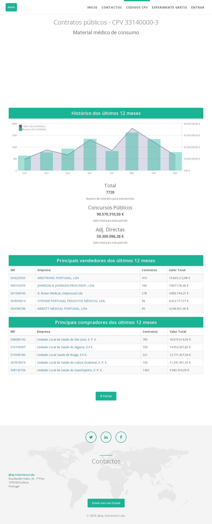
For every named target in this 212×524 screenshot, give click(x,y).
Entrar (197, 7)
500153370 (18, 285)
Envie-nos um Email (106, 503)
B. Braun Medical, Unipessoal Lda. (60, 293)
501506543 (18, 293)
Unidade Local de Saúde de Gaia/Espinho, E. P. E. (69, 370)
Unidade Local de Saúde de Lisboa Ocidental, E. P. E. (72, 362)
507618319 (18, 362)
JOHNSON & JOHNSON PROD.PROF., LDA (65, 285)
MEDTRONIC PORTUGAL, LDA (58, 278)
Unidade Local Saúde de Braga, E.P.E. (62, 355)
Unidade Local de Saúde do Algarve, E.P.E (65, 347)
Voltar (106, 396)
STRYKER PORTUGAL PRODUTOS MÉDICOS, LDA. (71, 301)
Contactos (112, 7)
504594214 (18, 301)
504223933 (18, 278)
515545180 (18, 355)
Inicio (92, 7)
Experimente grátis (169, 7)
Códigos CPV (137, 7)
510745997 (18, 347)
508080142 (18, 339)
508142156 (18, 370)
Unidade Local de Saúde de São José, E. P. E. (66, 339)
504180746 (18, 308)
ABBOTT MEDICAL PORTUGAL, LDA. (62, 308)
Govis (11, 7)
